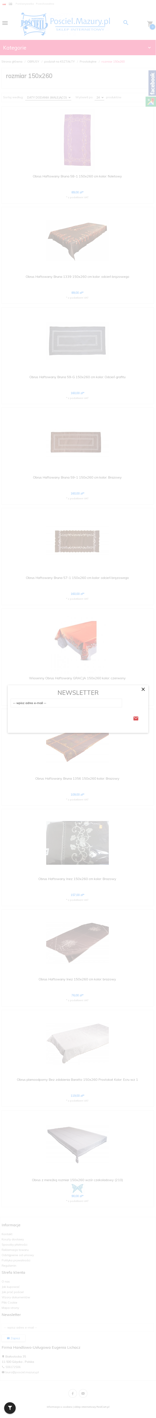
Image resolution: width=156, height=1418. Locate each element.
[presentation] (42, 717)
